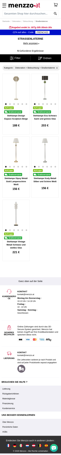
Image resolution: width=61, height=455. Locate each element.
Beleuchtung (28, 21)
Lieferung (6, 389)
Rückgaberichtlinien (10, 394)
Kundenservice (8, 408)
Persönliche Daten (10, 427)
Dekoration (16, 21)
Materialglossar (8, 399)
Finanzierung (7, 403)
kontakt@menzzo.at (25, 355)
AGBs (4, 432)
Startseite (6, 21)
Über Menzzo (8, 422)
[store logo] (30, 5)
